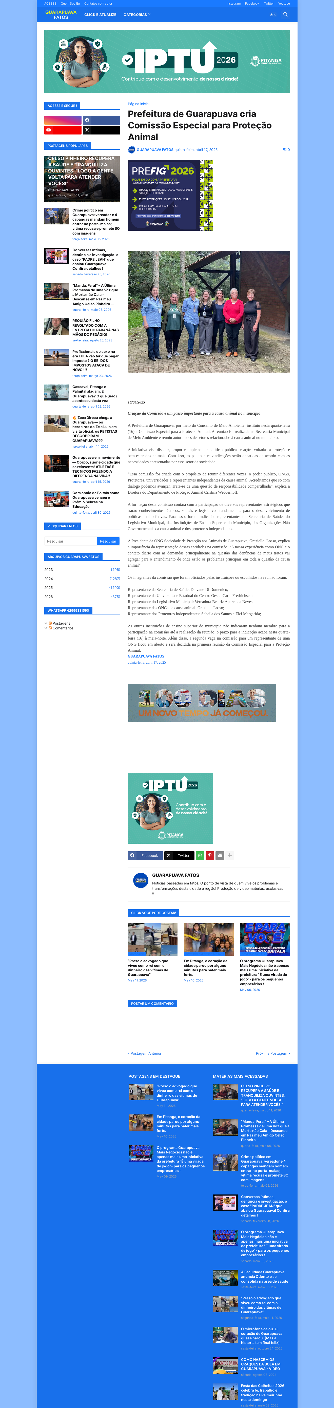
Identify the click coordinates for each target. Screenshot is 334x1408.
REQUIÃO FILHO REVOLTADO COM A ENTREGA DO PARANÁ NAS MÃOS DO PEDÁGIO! (95, 327)
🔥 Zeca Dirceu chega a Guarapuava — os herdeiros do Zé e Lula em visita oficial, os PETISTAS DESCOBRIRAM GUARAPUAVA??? (94, 429)
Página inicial (138, 104)
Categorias (135, 14)
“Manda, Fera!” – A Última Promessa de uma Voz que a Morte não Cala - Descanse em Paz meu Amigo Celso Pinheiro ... (95, 294)
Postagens (59, 623)
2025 (82, 587)
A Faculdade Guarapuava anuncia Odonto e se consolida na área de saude (264, 1276)
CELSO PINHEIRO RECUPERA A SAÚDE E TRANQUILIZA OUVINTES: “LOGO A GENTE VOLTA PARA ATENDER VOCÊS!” (263, 1095)
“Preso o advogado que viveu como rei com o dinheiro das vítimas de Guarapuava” (148, 968)
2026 (82, 596)
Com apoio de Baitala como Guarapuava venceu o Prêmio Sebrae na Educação (96, 500)
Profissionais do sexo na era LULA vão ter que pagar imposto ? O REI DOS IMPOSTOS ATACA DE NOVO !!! (95, 360)
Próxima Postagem (271, 1053)
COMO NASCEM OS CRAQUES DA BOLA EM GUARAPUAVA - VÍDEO (261, 1364)
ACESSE (50, 3)
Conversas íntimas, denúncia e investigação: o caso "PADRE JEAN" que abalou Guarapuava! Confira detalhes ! (95, 259)
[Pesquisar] (71, 541)
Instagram (234, 3)
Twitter (269, 3)
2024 (82, 578)
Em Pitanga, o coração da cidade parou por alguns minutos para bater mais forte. (205, 968)
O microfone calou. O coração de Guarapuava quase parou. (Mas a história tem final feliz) (261, 1336)
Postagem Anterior (146, 1053)
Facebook (252, 3)
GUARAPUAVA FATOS (175, 875)
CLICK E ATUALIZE (100, 14)
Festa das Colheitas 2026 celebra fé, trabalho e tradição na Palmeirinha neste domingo (262, 1392)
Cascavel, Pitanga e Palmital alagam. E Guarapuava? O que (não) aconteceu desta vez (94, 393)
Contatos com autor (98, 3)
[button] (273, 14)
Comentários (61, 628)
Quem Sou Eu (70, 3)
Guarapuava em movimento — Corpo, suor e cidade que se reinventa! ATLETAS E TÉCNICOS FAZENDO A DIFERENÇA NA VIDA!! (96, 466)
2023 (82, 569)
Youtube (284, 3)
